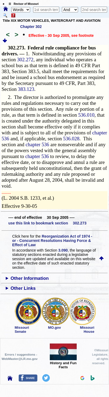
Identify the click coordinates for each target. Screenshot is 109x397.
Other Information (29, 278)
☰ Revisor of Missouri (22, 3)
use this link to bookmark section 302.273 (47, 223)
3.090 (63, 250)
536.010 (86, 115)
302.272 (25, 59)
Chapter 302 (31, 26)
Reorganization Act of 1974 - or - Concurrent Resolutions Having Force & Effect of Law (52, 240)
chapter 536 (37, 144)
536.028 (71, 138)
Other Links (23, 288)
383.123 (26, 89)
